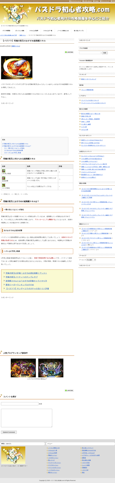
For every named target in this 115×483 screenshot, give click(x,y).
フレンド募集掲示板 (87, 90)
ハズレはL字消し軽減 (12, 153)
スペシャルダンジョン (54, 467)
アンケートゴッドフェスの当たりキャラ (93, 103)
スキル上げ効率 (33, 30)
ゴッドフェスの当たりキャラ (90, 100)
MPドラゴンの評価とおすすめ (90, 143)
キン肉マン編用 (86, 124)
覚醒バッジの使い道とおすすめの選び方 (93, 169)
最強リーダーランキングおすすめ (20, 285)
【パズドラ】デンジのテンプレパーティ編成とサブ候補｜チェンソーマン (96, 216)
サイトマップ (105, 1)
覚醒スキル (16, 46)
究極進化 (84, 467)
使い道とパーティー (87, 448)
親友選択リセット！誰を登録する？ (92, 174)
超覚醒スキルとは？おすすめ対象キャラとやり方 (26, 281)
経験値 (84, 457)
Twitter (96, 1)
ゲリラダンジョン (53, 465)
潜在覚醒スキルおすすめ (89, 450)
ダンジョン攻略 (19, 30)
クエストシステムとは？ (88, 172)
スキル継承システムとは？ (89, 161)
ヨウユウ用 (84, 129)
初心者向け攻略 (86, 460)
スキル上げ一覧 (47, 30)
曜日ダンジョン (52, 472)
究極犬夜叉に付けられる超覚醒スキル (15, 144)
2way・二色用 (85, 121)
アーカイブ (82, 260)
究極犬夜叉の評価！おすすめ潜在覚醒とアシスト (26, 273)
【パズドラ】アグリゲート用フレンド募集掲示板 (96, 238)
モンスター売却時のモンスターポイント (93, 145)
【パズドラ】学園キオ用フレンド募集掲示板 (94, 233)
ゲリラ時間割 (6, 30)
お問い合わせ (88, 1)
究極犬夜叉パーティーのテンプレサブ (22, 277)
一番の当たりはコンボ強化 (14, 148)
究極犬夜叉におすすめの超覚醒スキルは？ (16, 146)
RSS (113, 1)
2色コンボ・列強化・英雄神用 (90, 119)
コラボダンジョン (53, 457)
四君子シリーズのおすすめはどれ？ (92, 140)
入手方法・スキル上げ (88, 453)
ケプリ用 (84, 127)
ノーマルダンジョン (54, 470)
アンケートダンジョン (54, 462)
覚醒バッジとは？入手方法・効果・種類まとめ (95, 167)
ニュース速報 (86, 465)
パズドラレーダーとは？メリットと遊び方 (94, 164)
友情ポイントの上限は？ (88, 177)
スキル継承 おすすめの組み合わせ (91, 158)
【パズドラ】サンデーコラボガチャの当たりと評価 (27, 289)
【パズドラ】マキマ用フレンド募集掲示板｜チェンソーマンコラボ (96, 203)
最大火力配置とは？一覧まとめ (90, 113)
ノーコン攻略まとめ (63, 30)
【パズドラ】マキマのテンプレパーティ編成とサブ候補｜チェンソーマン (96, 209)
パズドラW (85, 470)
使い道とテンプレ (79, 30)
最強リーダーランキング (88, 79)
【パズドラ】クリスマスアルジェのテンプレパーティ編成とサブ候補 (96, 196)
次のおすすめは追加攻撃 (13, 150)
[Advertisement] (37, 119)
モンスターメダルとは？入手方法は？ (92, 156)
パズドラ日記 (86, 462)
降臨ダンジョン (52, 455)
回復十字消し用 (86, 116)
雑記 (83, 472)
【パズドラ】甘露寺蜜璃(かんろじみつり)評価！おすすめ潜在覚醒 (96, 190)
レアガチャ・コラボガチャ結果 (91, 455)
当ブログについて (76, 1)
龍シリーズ (51, 460)
